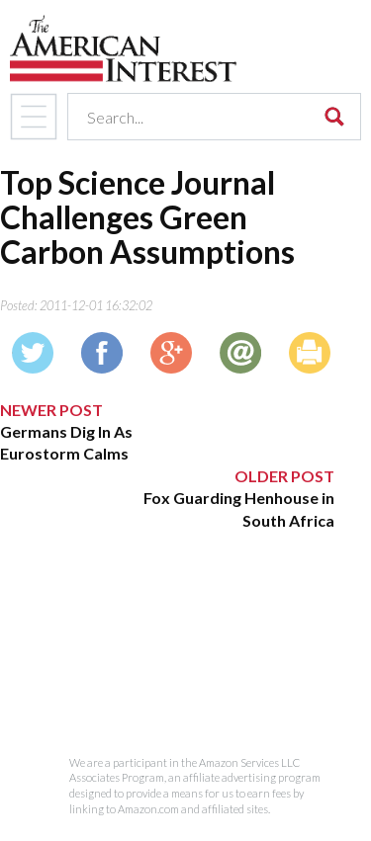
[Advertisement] (167, 655)
